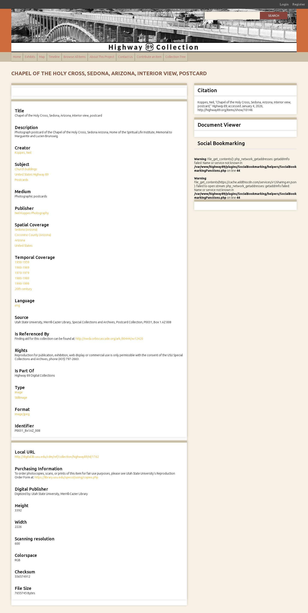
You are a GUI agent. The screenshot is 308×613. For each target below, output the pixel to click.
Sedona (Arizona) (26, 229)
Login (284, 4)
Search (273, 15)
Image (19, 392)
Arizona (20, 240)
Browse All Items (75, 57)
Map (42, 57)
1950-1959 (22, 262)
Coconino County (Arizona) (33, 235)
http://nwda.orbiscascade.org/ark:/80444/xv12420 (109, 338)
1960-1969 (22, 267)
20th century (23, 289)
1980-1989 (22, 278)
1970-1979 (22, 273)
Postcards (21, 180)
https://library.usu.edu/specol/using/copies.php (66, 477)
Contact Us (125, 57)
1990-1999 (22, 283)
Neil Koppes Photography (32, 213)
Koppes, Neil (23, 152)
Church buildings (26, 169)
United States (24, 245)
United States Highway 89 (32, 174)
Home (17, 57)
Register (298, 4)
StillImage (21, 397)
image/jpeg (22, 414)
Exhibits (30, 57)
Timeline (54, 57)
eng (17, 305)
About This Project (102, 57)
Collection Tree (175, 57)
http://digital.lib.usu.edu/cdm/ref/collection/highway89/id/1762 (57, 456)
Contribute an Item (149, 57)
